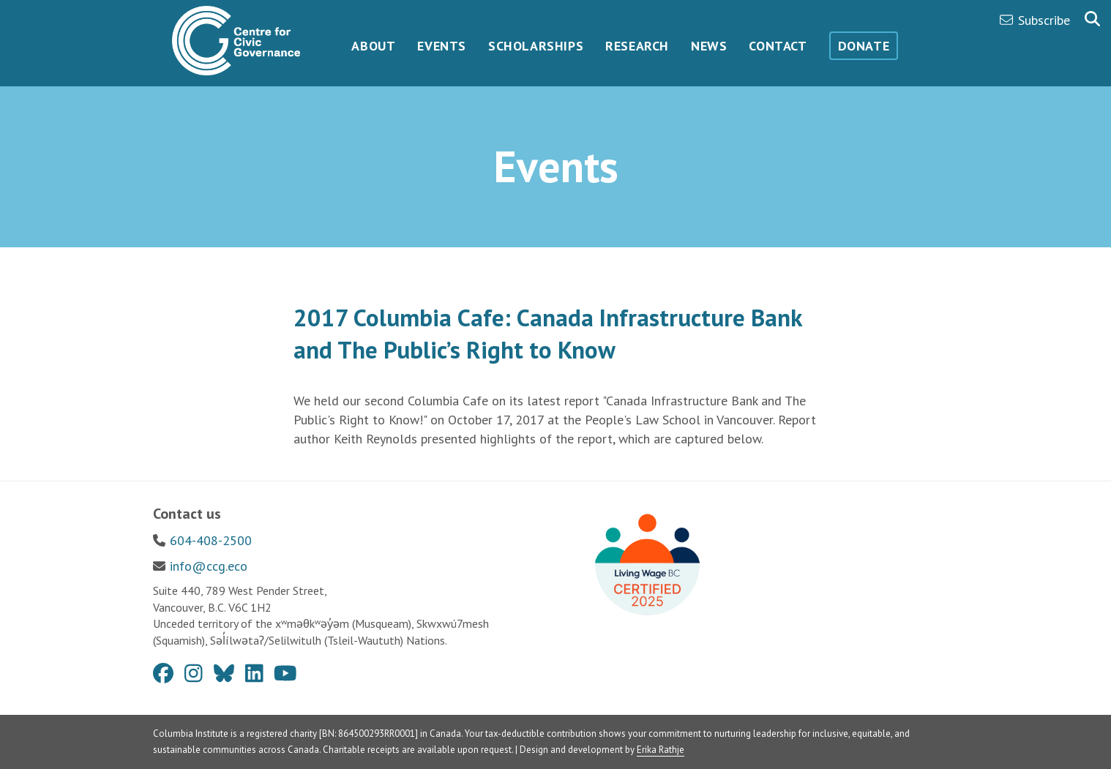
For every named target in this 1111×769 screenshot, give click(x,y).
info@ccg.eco (208, 566)
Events (441, 45)
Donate (864, 45)
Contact (778, 45)
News (709, 45)
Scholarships (535, 45)
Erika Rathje (660, 749)
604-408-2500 (211, 540)
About (373, 45)
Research (637, 45)
